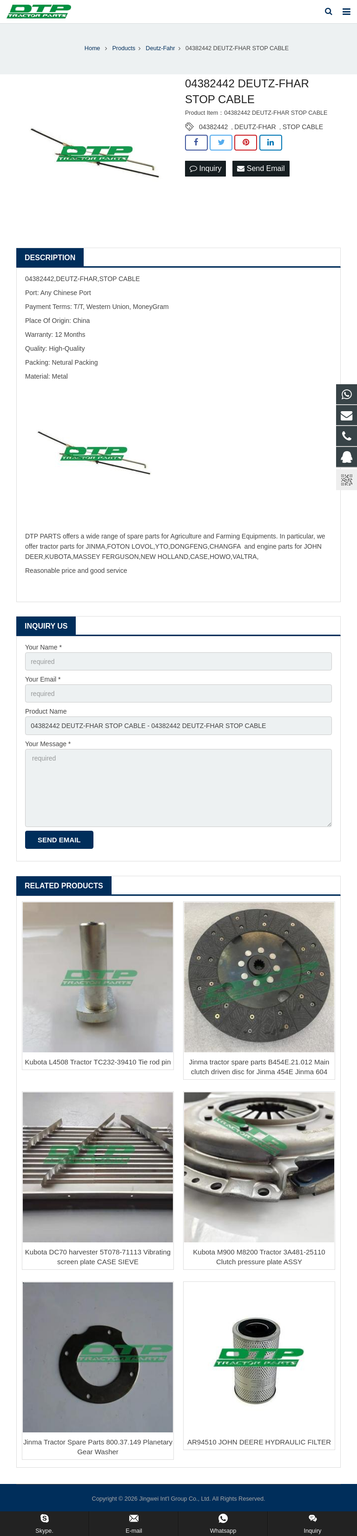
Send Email (260, 168)
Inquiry (205, 168)
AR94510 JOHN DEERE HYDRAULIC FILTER (259, 1442)
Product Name (45, 711)
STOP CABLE (303, 127)
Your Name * (43, 647)
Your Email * (43, 679)
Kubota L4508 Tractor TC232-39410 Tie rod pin (98, 1062)
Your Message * (48, 744)
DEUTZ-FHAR (255, 127)
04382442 (213, 127)
